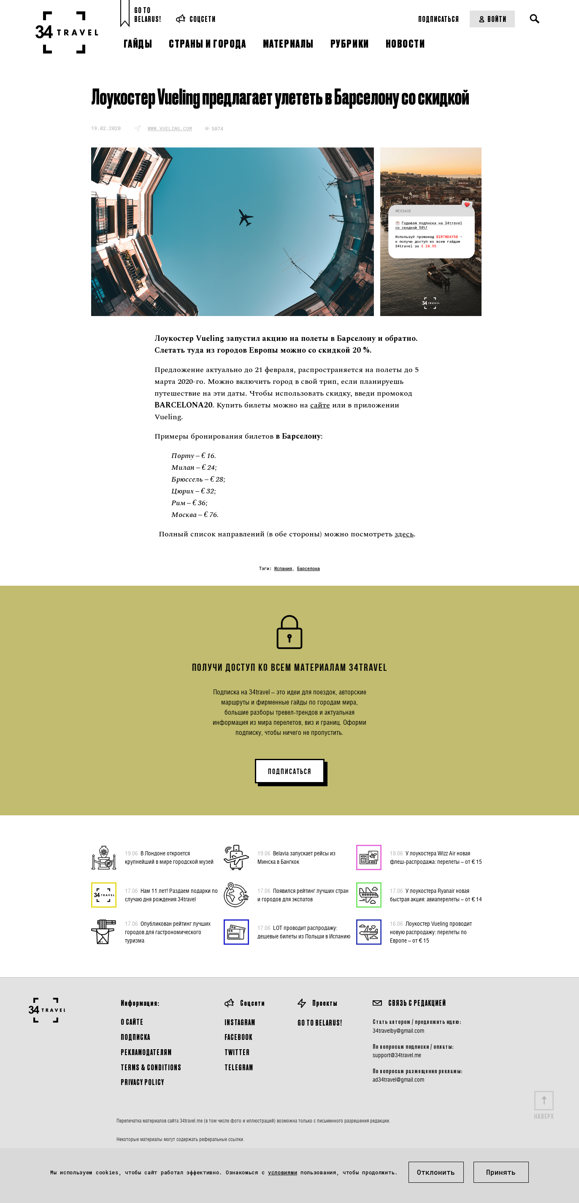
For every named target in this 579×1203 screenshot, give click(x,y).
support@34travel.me (397, 1055)
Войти (492, 19)
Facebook (238, 1037)
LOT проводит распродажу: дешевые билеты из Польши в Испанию (303, 932)
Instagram (240, 1022)
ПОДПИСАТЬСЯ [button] (289, 771)
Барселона (308, 568)
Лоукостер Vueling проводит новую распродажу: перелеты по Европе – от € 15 (431, 931)
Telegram (239, 1067)
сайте (320, 405)
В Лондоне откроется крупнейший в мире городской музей (169, 857)
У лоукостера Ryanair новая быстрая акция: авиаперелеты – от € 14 (436, 895)
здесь (404, 534)
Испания (283, 568)
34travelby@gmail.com (398, 1030)
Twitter (237, 1052)
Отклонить (436, 1172)
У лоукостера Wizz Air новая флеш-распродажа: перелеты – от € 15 (436, 857)
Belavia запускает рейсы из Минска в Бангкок (296, 857)
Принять (501, 1172)
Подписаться (438, 19)
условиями (282, 1172)
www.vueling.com (170, 128)
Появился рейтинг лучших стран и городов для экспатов (303, 895)
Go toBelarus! (147, 14)
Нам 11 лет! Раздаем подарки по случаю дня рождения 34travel (171, 895)
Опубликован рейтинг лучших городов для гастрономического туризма (168, 931)
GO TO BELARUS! (320, 1022)
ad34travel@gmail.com (398, 1079)
